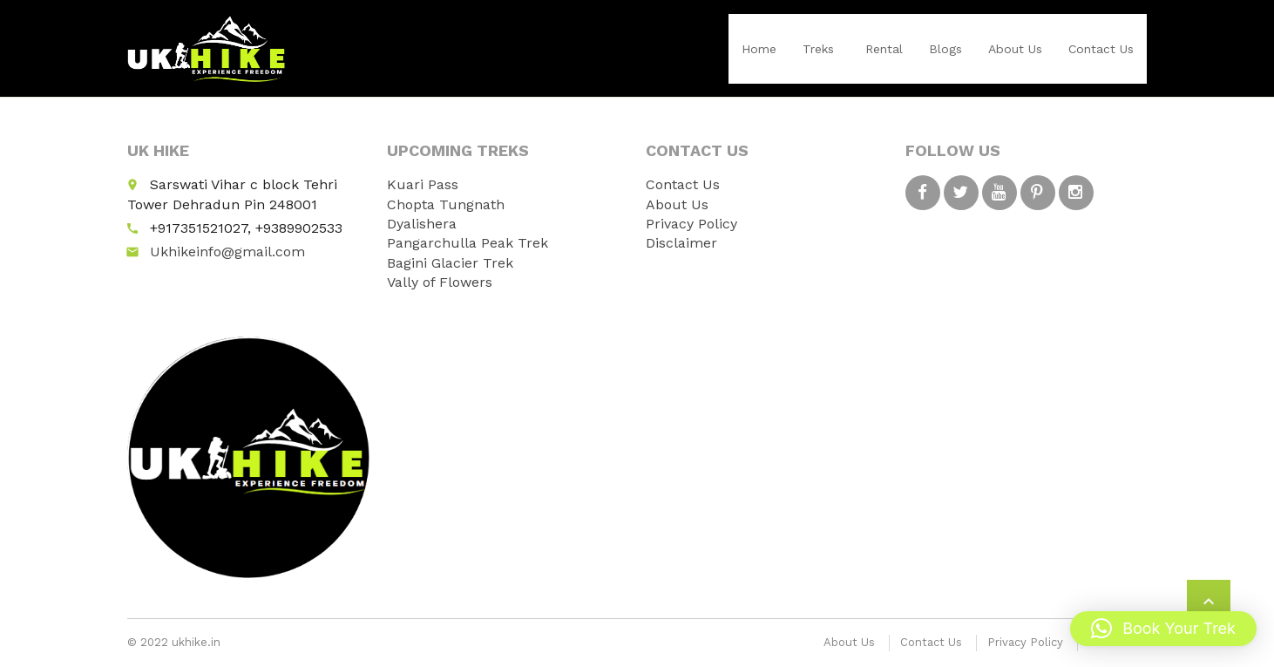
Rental (884, 49)
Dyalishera (422, 223)
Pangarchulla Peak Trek (467, 243)
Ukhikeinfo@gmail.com (227, 251)
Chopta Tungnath (446, 204)
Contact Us (1101, 49)
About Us (1015, 49)
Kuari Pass (422, 184)
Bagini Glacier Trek (450, 263)
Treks (818, 49)
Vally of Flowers (439, 282)
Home (759, 49)
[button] (1163, 628)
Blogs (945, 49)
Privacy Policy (691, 223)
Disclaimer (681, 243)
